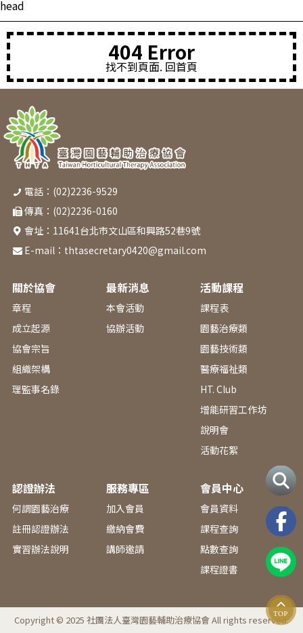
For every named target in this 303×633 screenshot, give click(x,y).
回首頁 (181, 66)
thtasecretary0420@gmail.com (135, 250)
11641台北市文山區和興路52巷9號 (126, 230)
